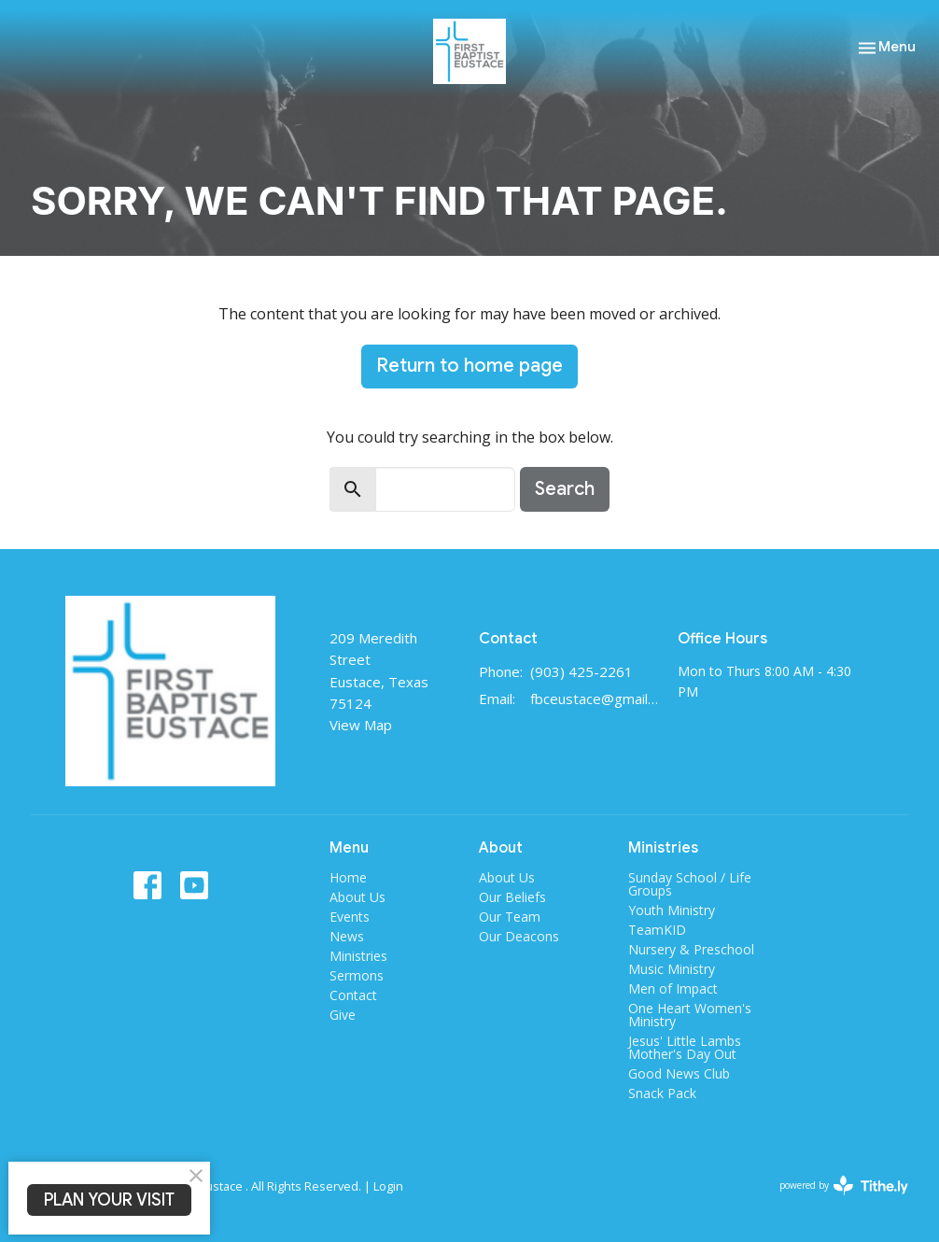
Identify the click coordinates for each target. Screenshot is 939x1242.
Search (565, 489)
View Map (360, 724)
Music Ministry (671, 969)
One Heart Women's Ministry (689, 1014)
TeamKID (657, 930)
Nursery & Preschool (691, 949)
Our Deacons (519, 936)
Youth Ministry (671, 910)
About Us (357, 897)
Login (388, 1186)
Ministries (358, 956)
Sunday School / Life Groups (689, 883)
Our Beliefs (512, 897)
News (346, 936)
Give (342, 1014)
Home (348, 877)
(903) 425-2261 (581, 671)
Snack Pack (662, 1093)
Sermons (356, 975)
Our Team (509, 916)
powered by (843, 1185)
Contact (353, 995)
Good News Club (679, 1073)
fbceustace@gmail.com (594, 698)
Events (349, 916)
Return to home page (469, 365)
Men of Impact (673, 988)
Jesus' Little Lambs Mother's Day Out (684, 1047)
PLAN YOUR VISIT (109, 1200)
